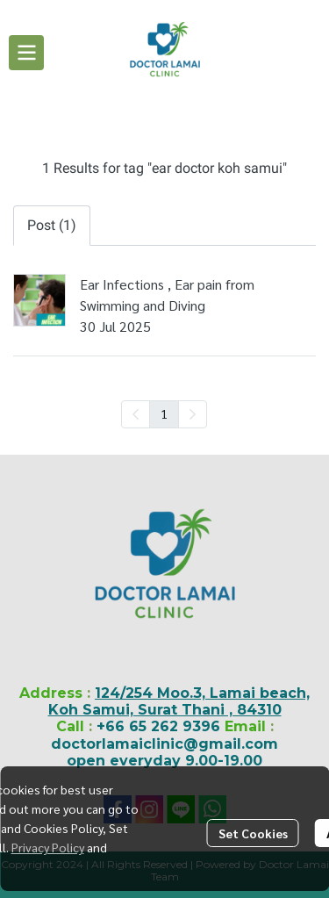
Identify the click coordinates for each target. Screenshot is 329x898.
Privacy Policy (47, 847)
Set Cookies (253, 833)
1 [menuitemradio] (164, 413)
